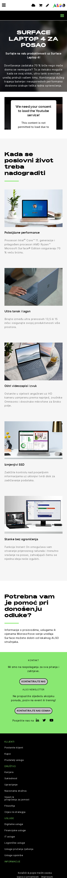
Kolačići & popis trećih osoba (35, 872)
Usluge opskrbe (13, 855)
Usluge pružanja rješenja (18, 849)
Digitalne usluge (13, 824)
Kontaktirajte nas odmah (33, 710)
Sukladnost (10, 778)
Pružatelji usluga (14, 760)
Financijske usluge (15, 830)
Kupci (7, 753)
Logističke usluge (14, 842)
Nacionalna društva (15, 791)
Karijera (9, 772)
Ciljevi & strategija (15, 812)
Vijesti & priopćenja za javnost (16, 798)
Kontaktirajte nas (33, 681)
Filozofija (9, 805)
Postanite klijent (13, 747)
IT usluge (9, 836)
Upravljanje (11, 784)
